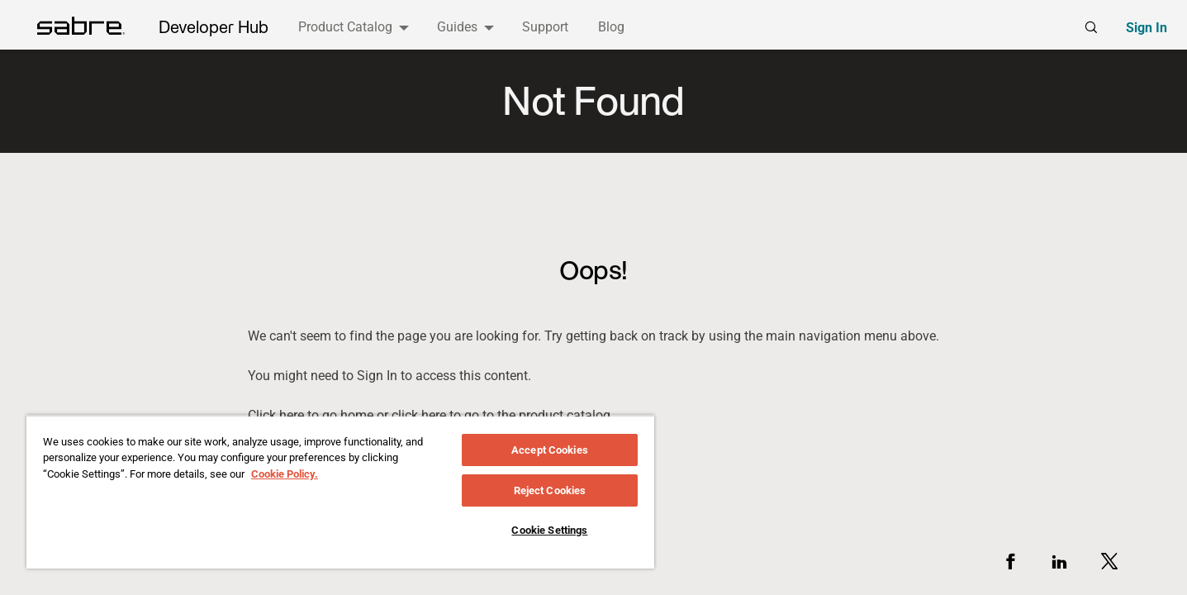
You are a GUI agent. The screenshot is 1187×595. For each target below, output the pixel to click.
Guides (457, 27)
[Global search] (1091, 27)
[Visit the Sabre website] (113, 558)
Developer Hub (213, 27)
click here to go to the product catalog (501, 415)
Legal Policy (406, 560)
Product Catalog (345, 27)
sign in (377, 376)
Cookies (551, 560)
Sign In (1146, 28)
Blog (611, 27)
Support (545, 27)
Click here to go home (310, 415)
